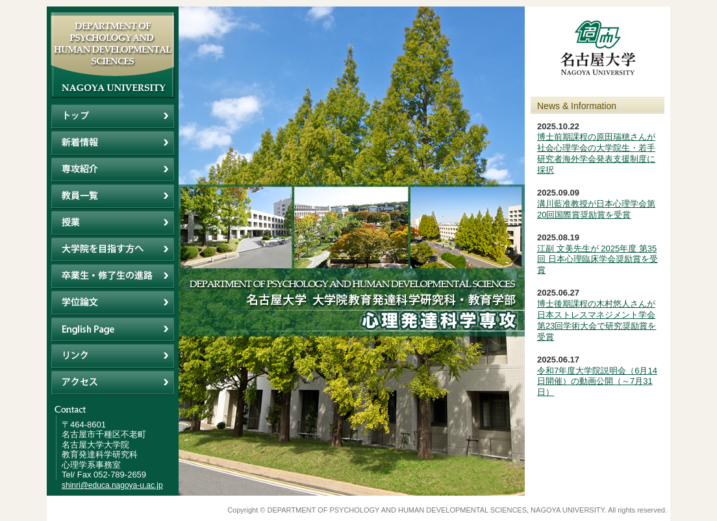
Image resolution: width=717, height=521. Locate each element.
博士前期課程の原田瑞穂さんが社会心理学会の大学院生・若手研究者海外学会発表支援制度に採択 (596, 153)
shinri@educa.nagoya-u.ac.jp (112, 485)
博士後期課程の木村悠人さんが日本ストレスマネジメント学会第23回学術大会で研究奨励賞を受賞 (596, 320)
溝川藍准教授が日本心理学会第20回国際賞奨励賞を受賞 (596, 209)
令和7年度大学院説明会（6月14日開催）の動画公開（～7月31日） (597, 382)
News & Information (576, 106)
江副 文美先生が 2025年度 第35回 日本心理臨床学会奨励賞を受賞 (597, 259)
